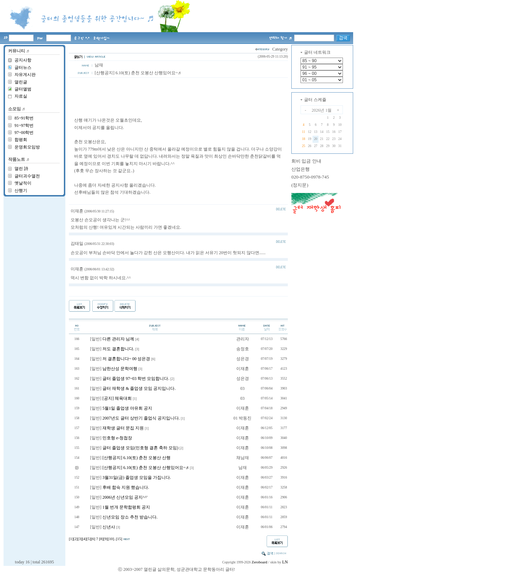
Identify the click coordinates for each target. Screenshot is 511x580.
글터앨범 (22, 89)
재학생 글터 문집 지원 (123, 428)
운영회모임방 (27, 147)
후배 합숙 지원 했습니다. (125, 487)
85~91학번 (24, 118)
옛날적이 (22, 183)
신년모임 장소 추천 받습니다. (130, 517)
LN (285, 562)
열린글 (20, 82)
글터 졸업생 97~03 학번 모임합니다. (136, 378)
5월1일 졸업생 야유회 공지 (127, 408)
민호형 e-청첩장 (117, 437)
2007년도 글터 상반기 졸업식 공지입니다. (141, 418)
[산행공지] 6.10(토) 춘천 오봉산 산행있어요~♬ (145, 467)
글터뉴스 (22, 67)
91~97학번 (24, 125)
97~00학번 (24, 132)
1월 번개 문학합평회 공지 (126, 507)
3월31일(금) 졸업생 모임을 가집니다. (136, 477)
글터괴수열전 (27, 176)
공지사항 (22, 60)
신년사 (108, 527)
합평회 (20, 139)
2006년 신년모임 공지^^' (124, 497)
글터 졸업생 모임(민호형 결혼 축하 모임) (140, 447)
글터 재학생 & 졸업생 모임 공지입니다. (139, 388)
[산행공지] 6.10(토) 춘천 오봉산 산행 (136, 457)
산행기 (20, 190)
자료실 (20, 96)
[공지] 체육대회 (117, 398)
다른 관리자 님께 (118, 338)
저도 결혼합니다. (118, 348)
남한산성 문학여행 (119, 368)
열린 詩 (21, 168)
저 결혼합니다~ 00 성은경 (126, 358)
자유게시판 (25, 74)
